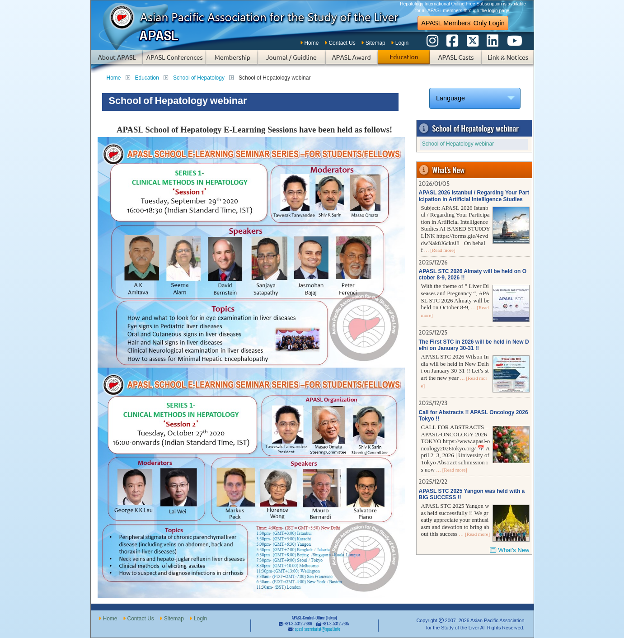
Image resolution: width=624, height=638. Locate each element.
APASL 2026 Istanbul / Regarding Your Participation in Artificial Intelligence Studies (474, 195)
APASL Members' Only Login (462, 23)
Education (404, 61)
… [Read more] (439, 250)
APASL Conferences (174, 61)
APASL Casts (456, 61)
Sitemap (375, 43)
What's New (514, 550)
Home (311, 43)
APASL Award (352, 61)
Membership (232, 61)
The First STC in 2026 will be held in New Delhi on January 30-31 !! (474, 345)
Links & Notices (508, 61)
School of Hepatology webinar (458, 144)
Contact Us (341, 43)
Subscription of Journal (292, 61)
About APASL (117, 61)
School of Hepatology (199, 78)
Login (401, 43)
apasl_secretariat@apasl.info (317, 629)
